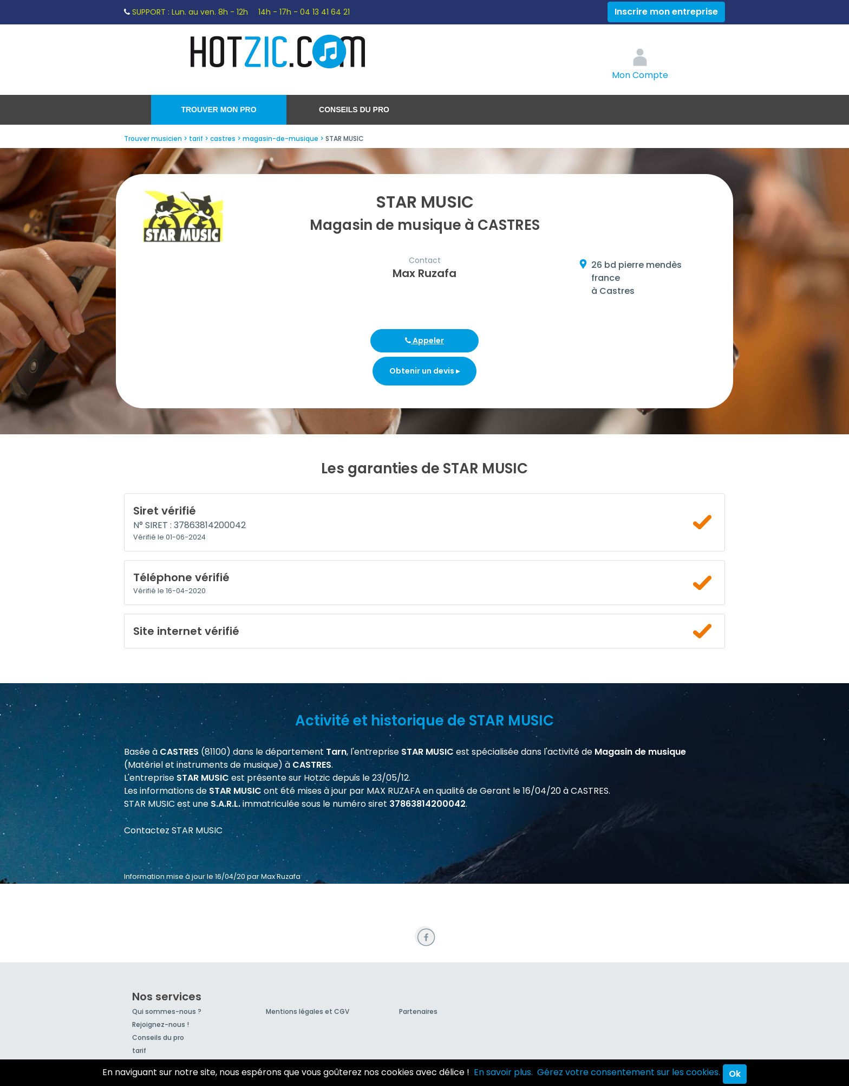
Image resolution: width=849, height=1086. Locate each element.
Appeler (424, 340)
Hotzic (278, 51)
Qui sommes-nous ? (166, 1011)
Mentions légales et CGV (307, 1011)
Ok (735, 1074)
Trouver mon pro (218, 109)
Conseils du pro (354, 109)
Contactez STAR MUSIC (173, 830)
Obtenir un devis (424, 370)
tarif (139, 1050)
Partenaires (418, 1011)
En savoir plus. (503, 1072)
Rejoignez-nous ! (160, 1024)
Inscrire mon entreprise (666, 11)
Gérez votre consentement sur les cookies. (628, 1072)
